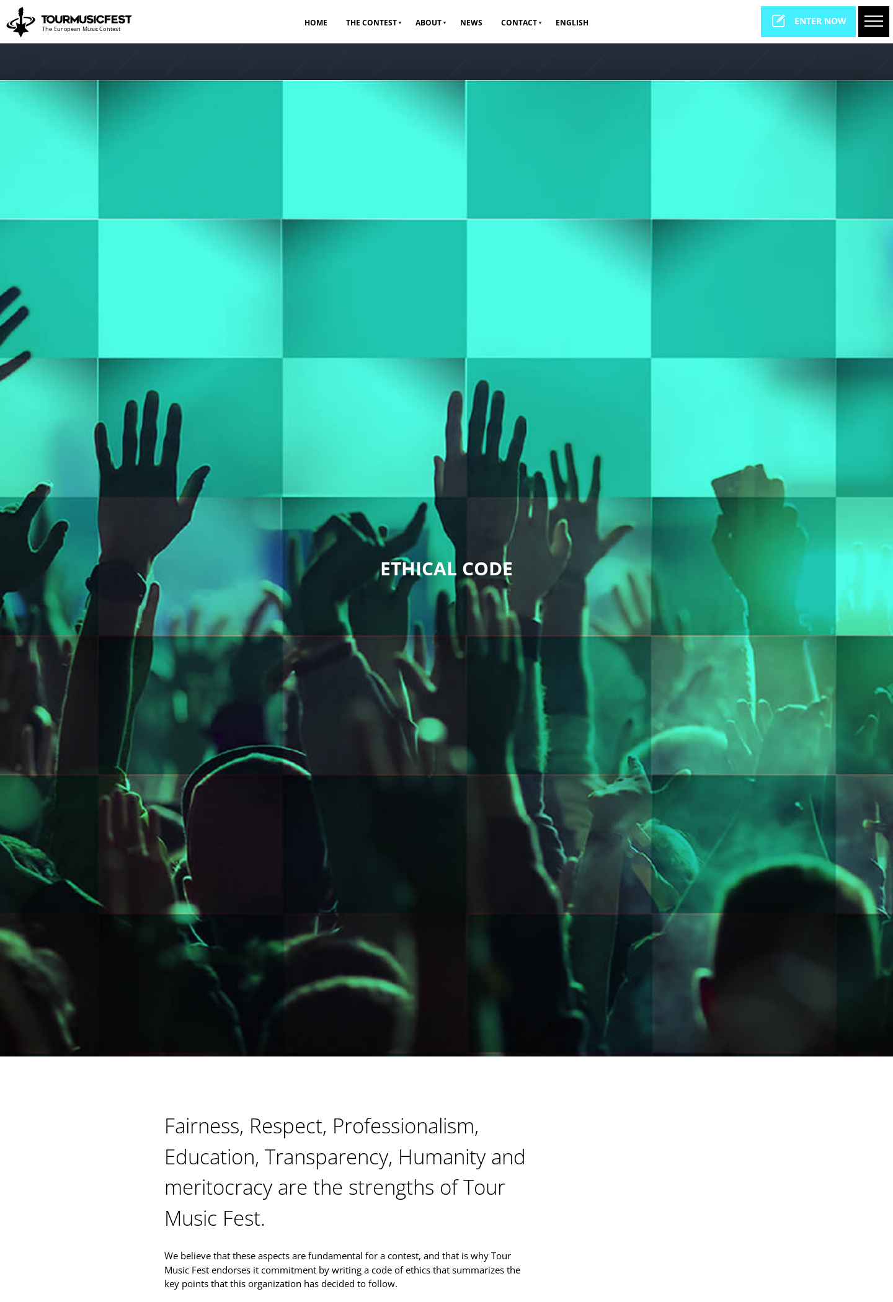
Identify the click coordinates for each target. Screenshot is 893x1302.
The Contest (371, 22)
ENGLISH (572, 22)
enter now (808, 20)
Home (315, 22)
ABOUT (428, 22)
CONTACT (519, 22)
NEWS (471, 22)
